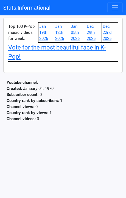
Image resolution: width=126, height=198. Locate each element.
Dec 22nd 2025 (107, 32)
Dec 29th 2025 (91, 32)
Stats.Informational (27, 7)
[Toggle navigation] (115, 7)
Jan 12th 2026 (59, 32)
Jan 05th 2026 (75, 32)
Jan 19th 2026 (43, 32)
